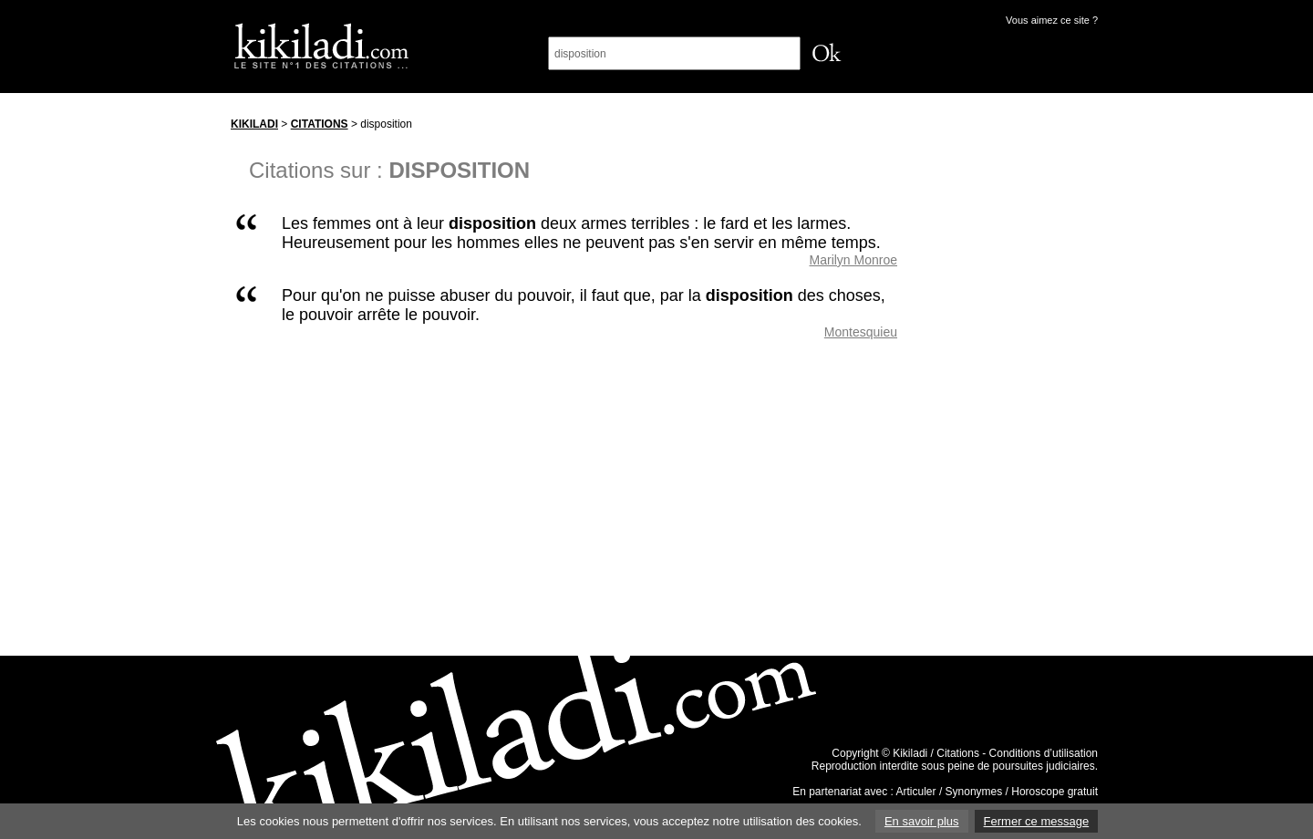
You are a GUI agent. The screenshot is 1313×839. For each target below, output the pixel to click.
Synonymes (974, 791)
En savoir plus (921, 821)
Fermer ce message (1037, 821)
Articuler (916, 791)
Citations (319, 124)
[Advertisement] (1015, 382)
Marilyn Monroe (853, 260)
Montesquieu (860, 332)
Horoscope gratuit (1054, 791)
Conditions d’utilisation (1043, 753)
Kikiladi (254, 124)
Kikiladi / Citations (936, 753)
